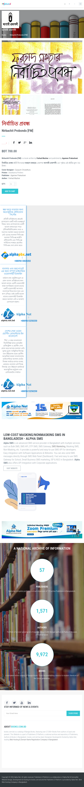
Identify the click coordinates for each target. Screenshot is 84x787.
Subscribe (73, 713)
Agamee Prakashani (70, 158)
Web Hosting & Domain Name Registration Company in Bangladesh (34, 740)
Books (4, 35)
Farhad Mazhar (42, 158)
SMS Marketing (58, 446)
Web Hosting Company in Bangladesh (14, 782)
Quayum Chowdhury (22, 170)
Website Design (7, 780)
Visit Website (12, 468)
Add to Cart (10, 191)
